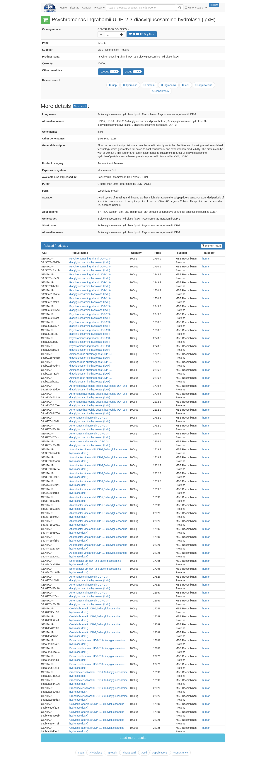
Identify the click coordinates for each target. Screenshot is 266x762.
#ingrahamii (129, 752)
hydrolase (130, 85)
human (206, 258)
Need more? (80, 106)
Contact (86, 7)
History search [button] (196, 7)
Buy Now (141, 34)
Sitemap (74, 7)
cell (185, 85)
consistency (160, 91)
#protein (112, 752)
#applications (159, 752)
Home (63, 7)
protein (149, 85)
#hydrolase (95, 752)
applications (203, 85)
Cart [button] (99, 7)
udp (113, 85)
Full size (214, 5)
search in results (211, 246)
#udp (81, 752)
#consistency (180, 752)
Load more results (133, 738)
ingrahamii (168, 85)
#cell (144, 752)
